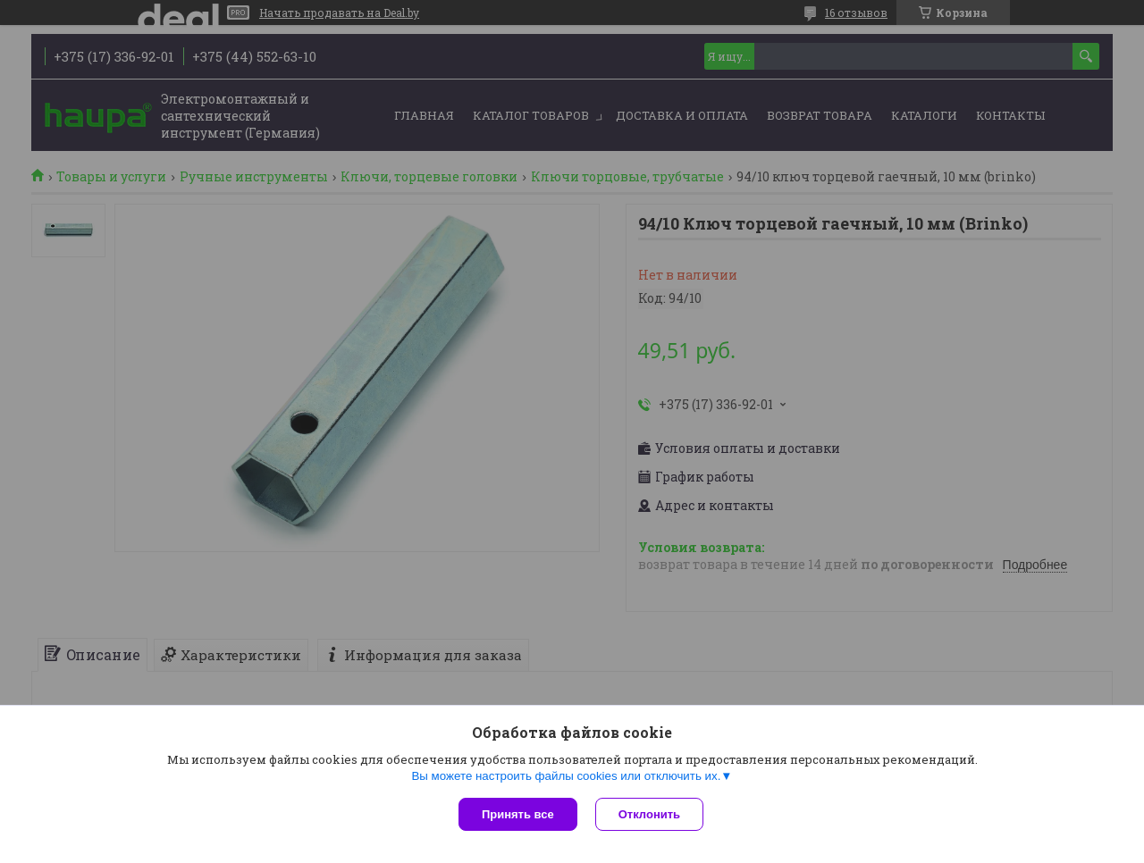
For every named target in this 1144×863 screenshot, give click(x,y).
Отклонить (649, 814)
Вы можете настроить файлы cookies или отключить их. (565, 776)
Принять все (518, 814)
